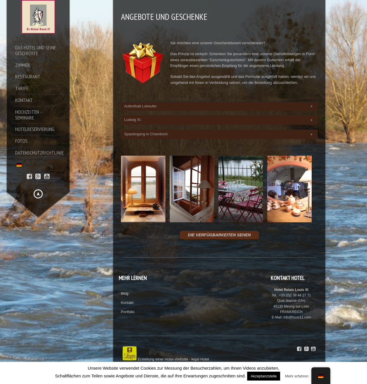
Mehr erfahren (297, 376)
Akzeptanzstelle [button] (264, 376)
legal (195, 359)
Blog (124, 293)
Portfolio (127, 312)
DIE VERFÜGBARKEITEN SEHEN (219, 235)
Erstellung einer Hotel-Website (163, 359)
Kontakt (127, 302)
